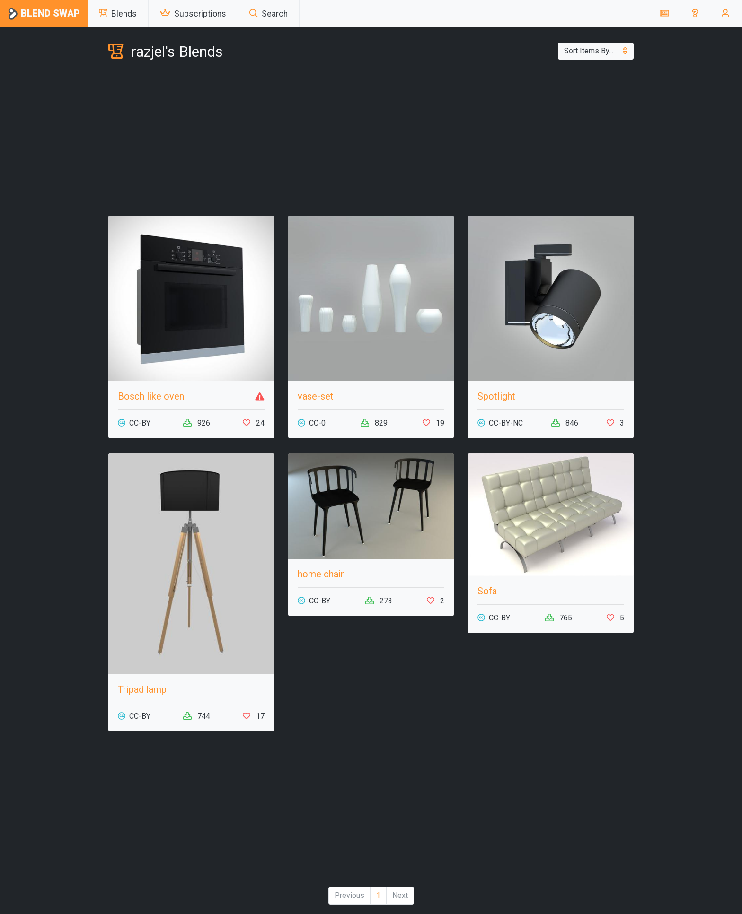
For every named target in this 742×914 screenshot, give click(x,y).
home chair (321, 574)
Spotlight (496, 396)
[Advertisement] (371, 140)
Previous (349, 895)
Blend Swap (44, 14)
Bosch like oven (151, 396)
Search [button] (268, 13)
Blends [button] (118, 13)
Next (400, 895)
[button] (695, 14)
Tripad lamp (142, 689)
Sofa (487, 591)
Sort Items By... (595, 50)
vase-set (316, 396)
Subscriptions (193, 13)
